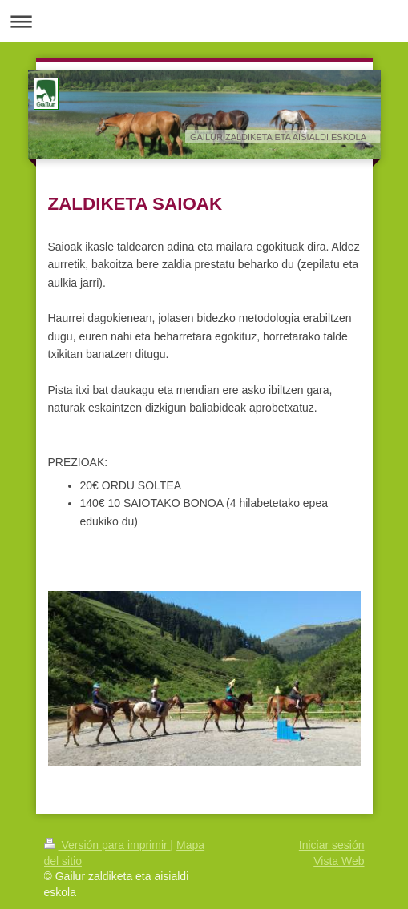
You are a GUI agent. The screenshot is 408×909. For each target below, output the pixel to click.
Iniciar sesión (332, 845)
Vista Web (338, 861)
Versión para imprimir (107, 845)
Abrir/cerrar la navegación (204, 21)
